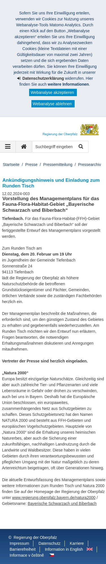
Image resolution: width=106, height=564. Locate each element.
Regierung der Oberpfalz (35, 537)
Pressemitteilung (58, 164)
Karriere (77, 543)
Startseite (11, 164)
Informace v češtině (27, 555)
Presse (31, 164)
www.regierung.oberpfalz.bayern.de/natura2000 (54, 497)
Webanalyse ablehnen (52, 103)
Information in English (64, 549)
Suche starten (80, 147)
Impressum (19, 543)
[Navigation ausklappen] (8, 147)
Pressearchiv (89, 164)
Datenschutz (49, 543)
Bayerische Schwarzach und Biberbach (62, 503)
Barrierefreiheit (23, 549)
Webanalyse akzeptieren (52, 92)
